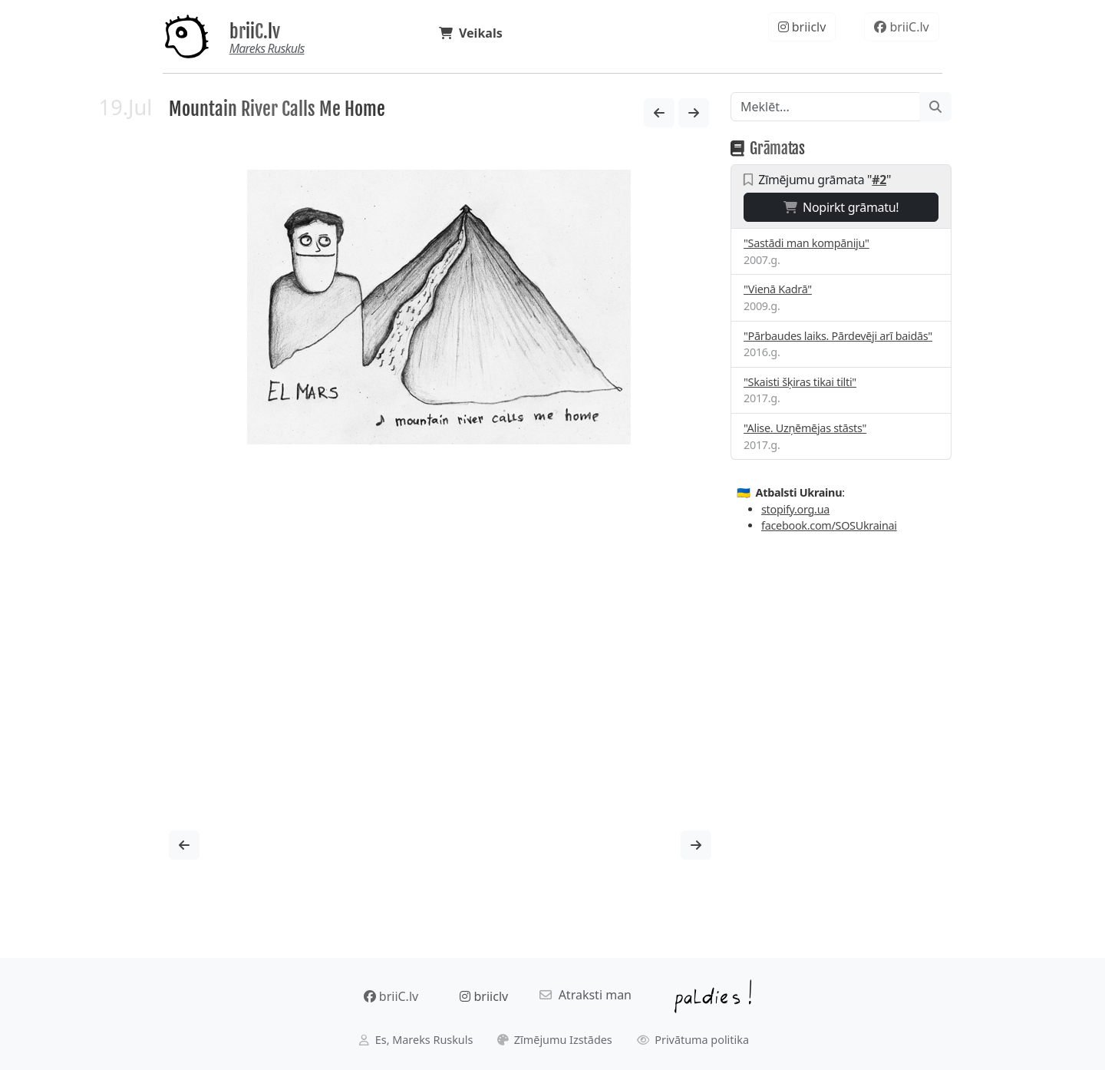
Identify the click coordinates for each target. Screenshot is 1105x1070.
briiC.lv (254, 31)
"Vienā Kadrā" (778, 289)
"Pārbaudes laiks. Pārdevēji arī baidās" (838, 336)
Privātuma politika (693, 1039)
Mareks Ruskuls (267, 48)
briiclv (802, 26)
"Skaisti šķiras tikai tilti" (800, 382)
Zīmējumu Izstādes (554, 1039)
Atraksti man (585, 994)
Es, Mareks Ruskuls (416, 1039)
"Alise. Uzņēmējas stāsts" (805, 428)
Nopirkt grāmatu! (841, 207)
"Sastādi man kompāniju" (806, 243)
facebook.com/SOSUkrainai (829, 525)
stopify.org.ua (795, 509)
